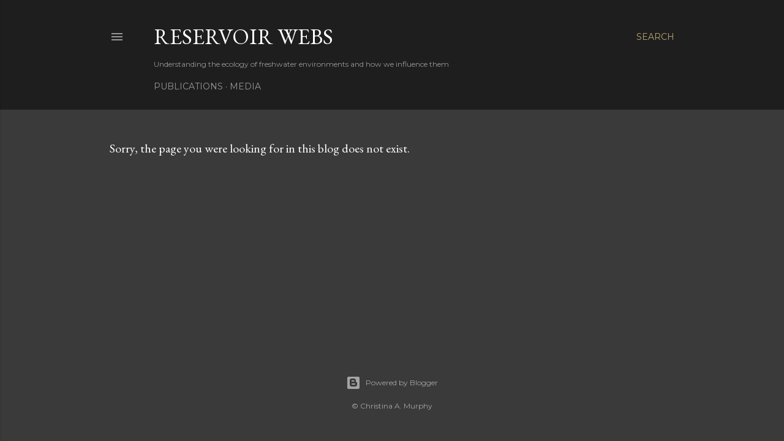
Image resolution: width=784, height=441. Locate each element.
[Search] (655, 36)
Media (245, 86)
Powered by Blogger (392, 382)
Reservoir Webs (243, 36)
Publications (188, 86)
